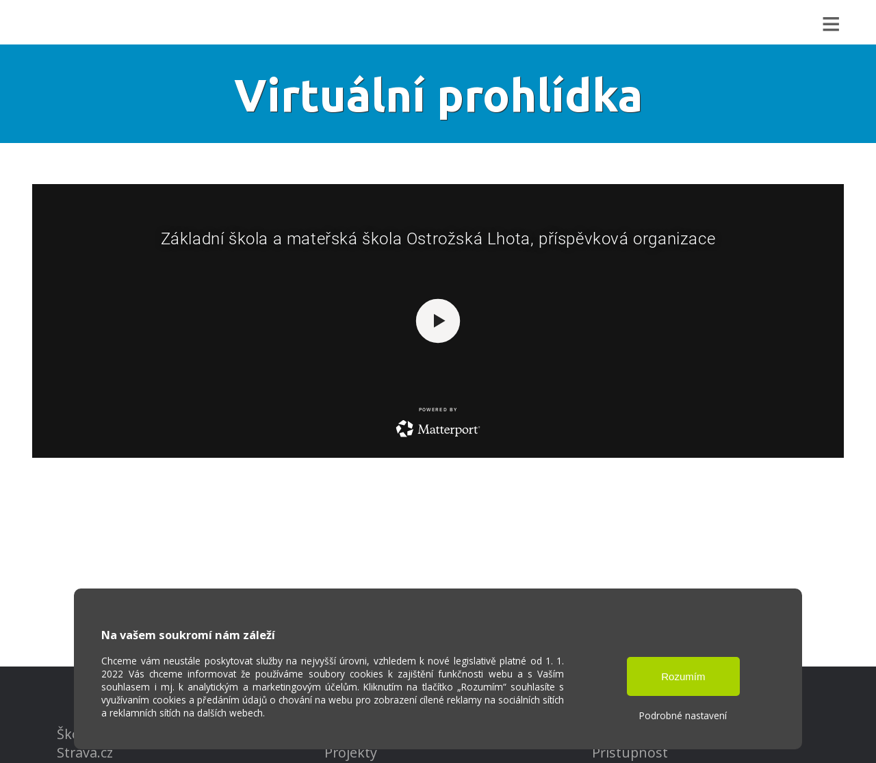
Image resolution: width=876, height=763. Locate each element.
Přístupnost (630, 752)
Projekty (350, 752)
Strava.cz (85, 752)
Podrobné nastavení (683, 715)
